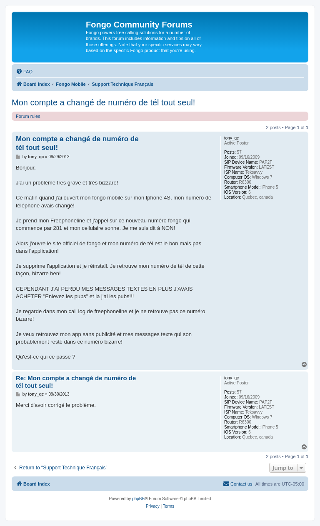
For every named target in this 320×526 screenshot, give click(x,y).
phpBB (138, 498)
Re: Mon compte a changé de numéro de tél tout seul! (76, 381)
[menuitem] (24, 72)
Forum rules (28, 116)
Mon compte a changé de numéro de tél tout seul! (103, 102)
